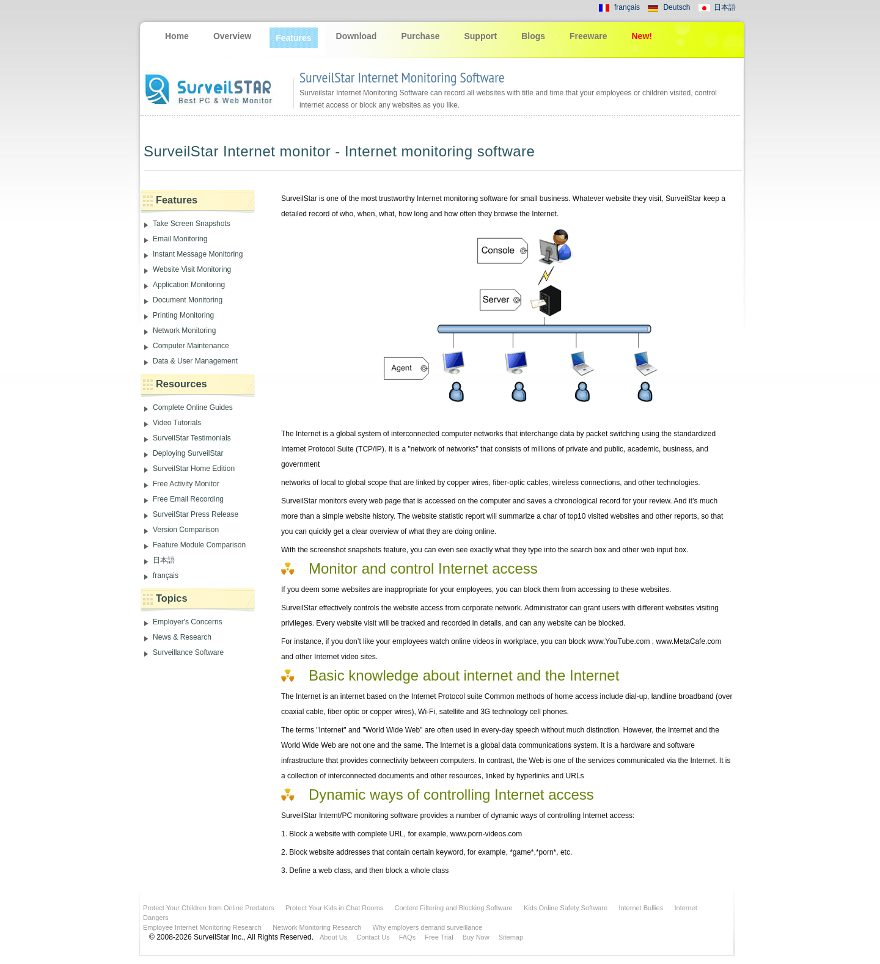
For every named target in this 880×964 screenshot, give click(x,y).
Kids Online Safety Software (565, 907)
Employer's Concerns (187, 622)
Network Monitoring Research (317, 927)
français (627, 7)
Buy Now (476, 937)
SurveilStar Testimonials (192, 438)
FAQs (407, 937)
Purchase (420, 36)
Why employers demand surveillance (427, 927)
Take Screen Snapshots (191, 223)
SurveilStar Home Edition (194, 468)
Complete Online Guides (193, 407)
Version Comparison (186, 529)
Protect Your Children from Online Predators (208, 907)
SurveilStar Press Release (195, 514)
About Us (333, 937)
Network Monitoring (184, 330)
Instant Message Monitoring (198, 254)
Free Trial (439, 937)
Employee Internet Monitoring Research (202, 927)
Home (177, 36)
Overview (232, 36)
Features (293, 38)
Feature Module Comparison (199, 545)
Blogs (533, 36)
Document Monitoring (187, 300)
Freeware (588, 36)
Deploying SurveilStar (188, 453)
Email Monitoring (180, 239)
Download (356, 36)
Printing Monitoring (183, 315)
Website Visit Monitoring (192, 269)
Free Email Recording (188, 499)
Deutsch (676, 7)
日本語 (725, 7)
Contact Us (372, 937)
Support (480, 36)
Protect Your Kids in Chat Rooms (334, 907)
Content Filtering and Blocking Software (454, 907)
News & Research (182, 637)
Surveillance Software (188, 652)
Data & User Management (195, 361)
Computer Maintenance (191, 345)
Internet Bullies (640, 907)
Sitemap (511, 937)
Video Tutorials (177, 422)
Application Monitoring (189, 284)
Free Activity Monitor (186, 484)
